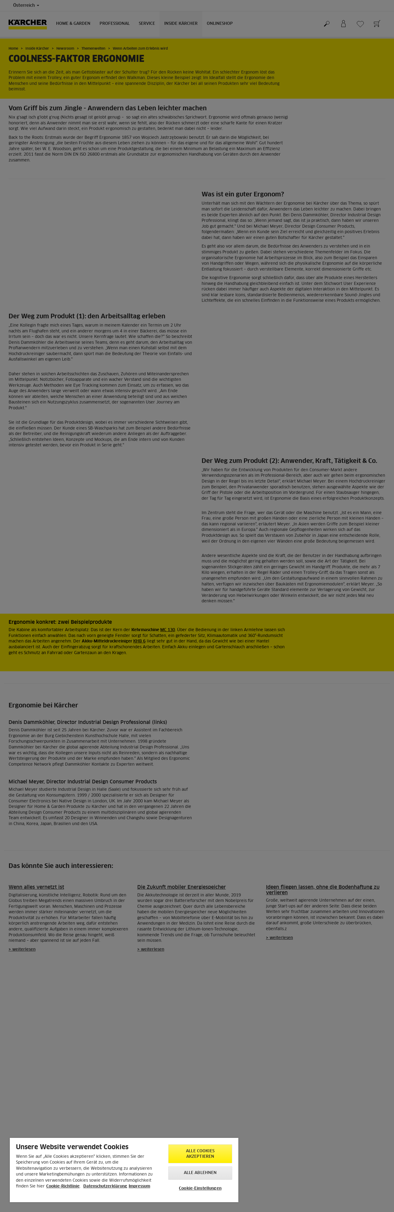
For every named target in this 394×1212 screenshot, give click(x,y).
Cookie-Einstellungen (200, 1189)
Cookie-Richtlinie (63, 1186)
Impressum (139, 1186)
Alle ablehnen (200, 1173)
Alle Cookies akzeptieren (200, 1154)
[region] (124, 1170)
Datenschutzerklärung (105, 1186)
